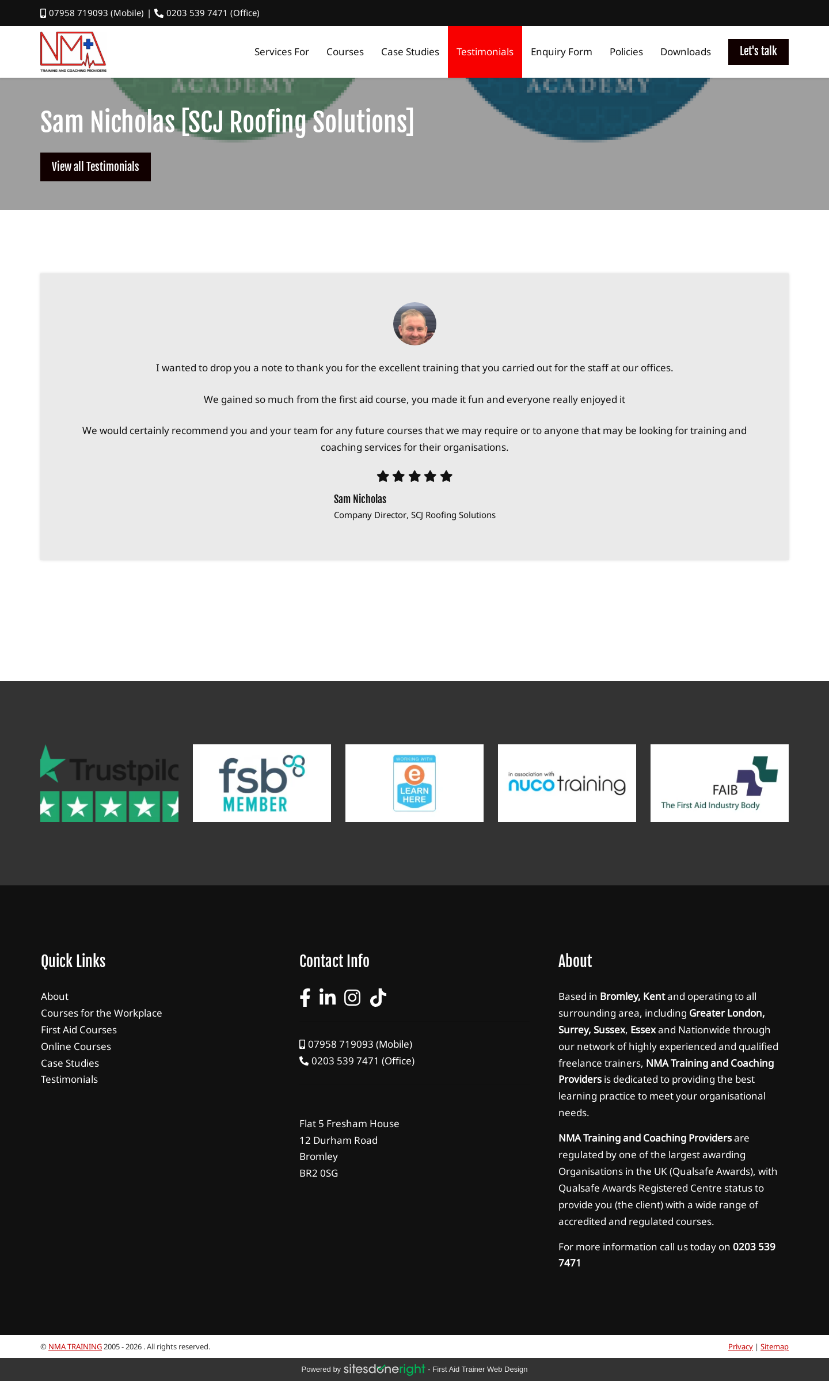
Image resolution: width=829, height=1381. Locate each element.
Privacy (740, 1346)
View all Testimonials (95, 167)
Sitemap (774, 1346)
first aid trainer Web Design (479, 1369)
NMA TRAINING (75, 1346)
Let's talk (758, 51)
